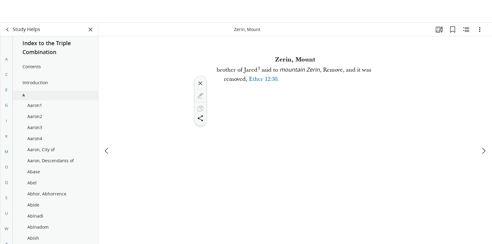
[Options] (480, 29)
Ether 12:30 (263, 79)
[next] (483, 128)
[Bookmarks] (452, 29)
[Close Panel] (91, 29)
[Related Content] (466, 29)
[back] (8, 29)
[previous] (107, 128)
